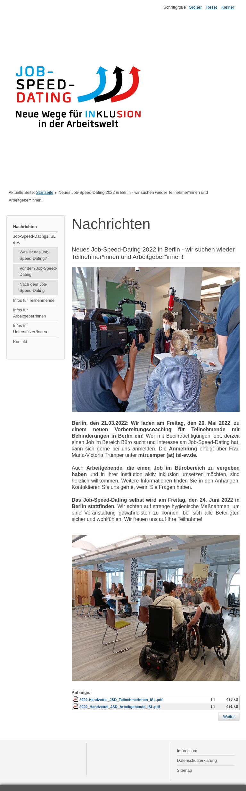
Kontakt (20, 341)
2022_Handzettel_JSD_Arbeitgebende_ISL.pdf (119, 707)
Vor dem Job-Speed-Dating (38, 271)
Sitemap (184, 770)
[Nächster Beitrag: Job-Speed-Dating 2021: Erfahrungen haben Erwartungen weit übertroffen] (229, 717)
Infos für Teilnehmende (33, 300)
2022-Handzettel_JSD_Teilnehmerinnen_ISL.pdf (121, 700)
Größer (195, 7)
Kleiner (227, 7)
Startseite (44, 192)
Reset (211, 7)
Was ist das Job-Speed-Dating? (35, 255)
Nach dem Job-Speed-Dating (33, 287)
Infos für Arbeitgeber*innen (29, 313)
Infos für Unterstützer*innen (30, 328)
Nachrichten (25, 226)
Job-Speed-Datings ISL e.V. (34, 239)
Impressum (187, 750)
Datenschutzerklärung (197, 760)
